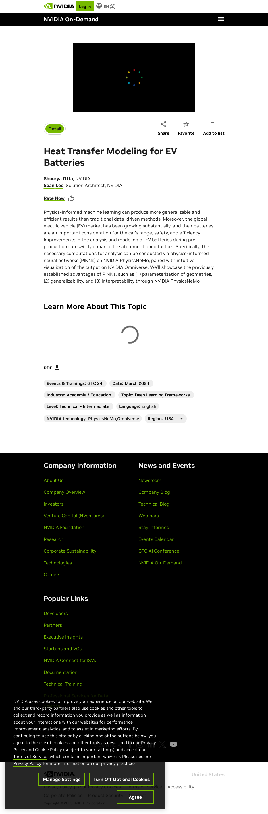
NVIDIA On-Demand (160, 563)
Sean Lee (53, 185)
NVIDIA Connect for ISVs (70, 660)
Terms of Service (30, 756)
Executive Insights (63, 637)
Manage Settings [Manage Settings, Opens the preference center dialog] (61, 779)
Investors (53, 504)
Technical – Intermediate (84, 406)
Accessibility (180, 787)
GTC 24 (94, 383)
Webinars (148, 515)
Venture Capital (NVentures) (74, 515)
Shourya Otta (58, 178)
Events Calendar (156, 539)
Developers (56, 613)
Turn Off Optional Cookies (121, 779)
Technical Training (63, 684)
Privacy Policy (27, 763)
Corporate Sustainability (70, 551)
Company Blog (154, 492)
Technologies (58, 563)
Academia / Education (89, 395)
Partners (53, 625)
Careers (52, 574)
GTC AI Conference (158, 551)
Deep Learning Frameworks (162, 395)
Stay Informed (153, 527)
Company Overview (64, 492)
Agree (135, 797)
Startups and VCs (63, 648)
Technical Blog (153, 504)
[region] (85, 747)
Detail (54, 129)
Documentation (61, 672)
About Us (53, 480)
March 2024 (137, 383)
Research (53, 539)
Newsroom (149, 480)
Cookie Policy (48, 749)
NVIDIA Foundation (64, 527)
